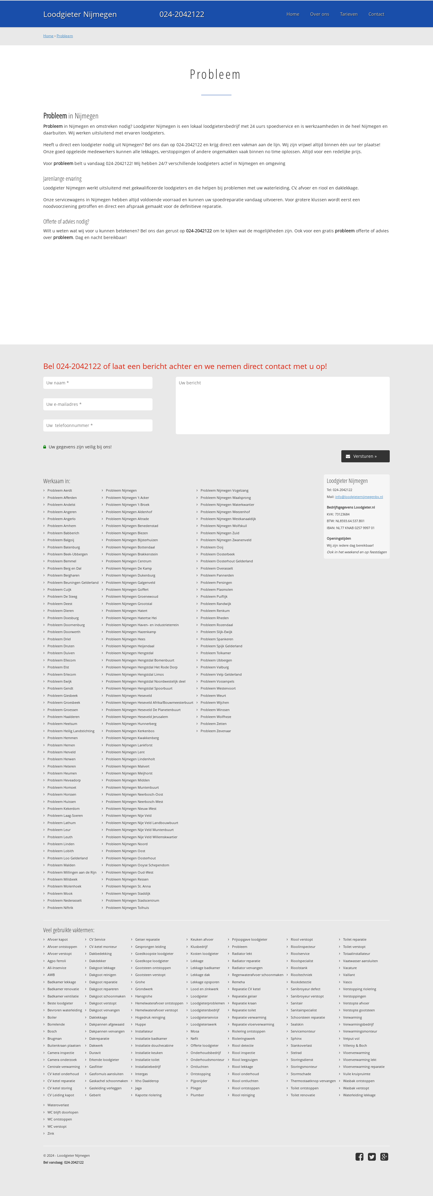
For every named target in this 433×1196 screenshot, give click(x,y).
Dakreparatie (99, 1038)
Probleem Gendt (60, 688)
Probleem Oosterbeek (218, 554)
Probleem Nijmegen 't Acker (127, 497)
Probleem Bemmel (62, 561)
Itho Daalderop (147, 1080)
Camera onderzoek (62, 1059)
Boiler (52, 1017)
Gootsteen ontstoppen (153, 967)
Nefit (194, 1038)
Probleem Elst (58, 667)
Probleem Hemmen (63, 737)
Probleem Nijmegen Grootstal (129, 603)
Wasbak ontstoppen (359, 1080)
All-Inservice (57, 967)
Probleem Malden (61, 865)
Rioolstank (299, 967)
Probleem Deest (60, 603)
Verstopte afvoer (356, 1003)
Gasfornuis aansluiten (106, 1074)
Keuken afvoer (202, 939)
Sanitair (297, 1003)
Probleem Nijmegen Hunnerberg (131, 723)
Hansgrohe (143, 996)
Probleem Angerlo (62, 518)
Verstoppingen (354, 996)
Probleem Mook (60, 893)
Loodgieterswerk (204, 1024)
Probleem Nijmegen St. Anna (128, 886)
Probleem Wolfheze (216, 716)
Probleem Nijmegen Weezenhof (225, 511)
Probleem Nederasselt (65, 900)
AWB (51, 974)
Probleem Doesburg (63, 618)
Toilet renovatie (303, 1095)
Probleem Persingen (216, 582)
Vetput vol (351, 1038)
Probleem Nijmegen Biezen (127, 533)
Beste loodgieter (60, 1003)
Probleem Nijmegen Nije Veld (129, 815)
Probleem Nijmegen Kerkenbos (130, 731)
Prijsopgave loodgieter (249, 939)
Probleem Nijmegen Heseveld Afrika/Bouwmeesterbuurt (149, 702)
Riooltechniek (301, 974)
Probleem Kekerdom (64, 808)
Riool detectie (243, 1045)
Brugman (55, 1038)
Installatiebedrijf (148, 1066)
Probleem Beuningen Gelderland (73, 582)
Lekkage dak (200, 974)
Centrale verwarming (64, 1066)
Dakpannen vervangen (107, 1031)
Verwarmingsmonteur (360, 1031)
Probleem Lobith (61, 851)
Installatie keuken (149, 1052)
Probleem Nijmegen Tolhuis (127, 907)
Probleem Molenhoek (64, 886)
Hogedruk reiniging (150, 1017)
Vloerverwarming (356, 1052)
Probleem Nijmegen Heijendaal (130, 646)
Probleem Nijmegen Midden (128, 780)
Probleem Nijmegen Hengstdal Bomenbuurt (140, 660)
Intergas (141, 1074)
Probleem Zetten (214, 723)
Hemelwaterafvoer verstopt (156, 1010)
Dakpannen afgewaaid (106, 1024)
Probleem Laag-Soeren (65, 815)
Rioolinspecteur (303, 946)
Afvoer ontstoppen (62, 946)
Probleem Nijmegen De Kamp (129, 568)
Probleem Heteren (62, 766)
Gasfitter (96, 1066)
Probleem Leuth (60, 837)
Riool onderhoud (245, 1074)
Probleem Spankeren (217, 639)
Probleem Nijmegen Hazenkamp (131, 631)
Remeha (238, 982)
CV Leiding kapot (61, 1095)
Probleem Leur (59, 829)
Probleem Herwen (62, 759)
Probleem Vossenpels (217, 681)
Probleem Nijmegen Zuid (220, 533)
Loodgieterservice (204, 1017)
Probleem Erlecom (62, 674)
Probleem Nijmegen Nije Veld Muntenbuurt (140, 829)
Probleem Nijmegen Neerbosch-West (134, 801)
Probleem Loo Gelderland (68, 858)
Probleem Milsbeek (62, 879)
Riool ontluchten (245, 1080)
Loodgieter (199, 996)
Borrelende (56, 1024)
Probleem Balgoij (61, 540)
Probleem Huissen (62, 801)
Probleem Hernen (61, 745)
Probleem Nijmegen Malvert (127, 766)
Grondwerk (144, 989)
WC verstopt (57, 1126)
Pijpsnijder (199, 1080)
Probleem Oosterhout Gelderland (227, 561)
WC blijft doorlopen (63, 1112)
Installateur (144, 1031)
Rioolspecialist (302, 960)
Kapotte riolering (148, 1095)
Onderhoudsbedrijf (206, 1052)
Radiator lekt (242, 953)
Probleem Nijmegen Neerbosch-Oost (134, 794)
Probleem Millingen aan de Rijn (72, 872)
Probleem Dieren (61, 610)
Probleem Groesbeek (64, 702)
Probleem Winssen (215, 709)
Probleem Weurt (213, 695)
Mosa (195, 1031)
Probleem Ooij (212, 547)
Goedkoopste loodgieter (154, 953)
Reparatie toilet (244, 1010)
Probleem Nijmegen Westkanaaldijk (228, 518)
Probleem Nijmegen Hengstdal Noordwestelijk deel (145, 681)
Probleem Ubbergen (216, 660)
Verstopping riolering (359, 989)
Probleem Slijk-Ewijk (216, 631)
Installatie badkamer (151, 1038)
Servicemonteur (303, 1031)
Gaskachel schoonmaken (108, 1080)
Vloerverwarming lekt (359, 1059)
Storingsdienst (302, 1059)
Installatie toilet (147, 1059)
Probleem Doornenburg (66, 624)
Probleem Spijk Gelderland (221, 646)
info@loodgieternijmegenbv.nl (359, 496)
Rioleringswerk (243, 1038)
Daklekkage (98, 1017)
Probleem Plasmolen (217, 589)
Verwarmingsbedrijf (358, 1024)
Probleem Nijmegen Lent (125, 752)
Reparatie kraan (244, 1003)
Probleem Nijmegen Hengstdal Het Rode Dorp (142, 667)
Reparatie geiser (244, 996)
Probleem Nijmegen (121, 490)
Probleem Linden (61, 844)
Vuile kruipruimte (356, 1074)
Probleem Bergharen (64, 575)
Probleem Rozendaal (217, 624)
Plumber (197, 1095)
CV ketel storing (60, 1088)
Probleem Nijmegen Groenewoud (132, 596)
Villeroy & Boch (355, 1045)
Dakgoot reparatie (103, 982)
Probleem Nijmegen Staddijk (128, 893)
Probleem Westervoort (218, 688)
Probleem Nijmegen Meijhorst (129, 773)
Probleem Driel (59, 639)
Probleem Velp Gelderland (221, 674)
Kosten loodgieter (204, 953)
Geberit (95, 1095)
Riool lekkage (242, 1066)
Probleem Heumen (62, 773)
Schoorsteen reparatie (308, 1017)
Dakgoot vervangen (104, 1010)
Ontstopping (201, 1074)
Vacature (350, 967)
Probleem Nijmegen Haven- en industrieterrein (142, 624)
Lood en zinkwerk (204, 989)
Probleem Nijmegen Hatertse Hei (131, 618)
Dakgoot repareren (104, 989)
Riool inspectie (243, 1052)
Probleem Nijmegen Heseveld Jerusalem (137, 716)
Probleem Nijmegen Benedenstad (132, 525)
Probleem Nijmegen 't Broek (127, 504)
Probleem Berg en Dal (64, 568)
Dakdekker (97, 960)
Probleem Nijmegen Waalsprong (226, 497)
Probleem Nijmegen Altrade (127, 518)
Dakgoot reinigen (102, 974)
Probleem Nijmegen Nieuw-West (131, 808)
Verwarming (352, 1017)
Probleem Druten (61, 646)
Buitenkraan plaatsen (64, 1045)
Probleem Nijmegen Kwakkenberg (132, 737)
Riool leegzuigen (245, 1059)
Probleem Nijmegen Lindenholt (130, 759)
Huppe (140, 1024)
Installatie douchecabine (154, 1045)
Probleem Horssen (62, 794)
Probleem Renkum (215, 610)
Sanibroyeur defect (305, 989)
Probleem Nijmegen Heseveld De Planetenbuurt (143, 709)
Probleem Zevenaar (216, 731)
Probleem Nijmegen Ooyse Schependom (137, 865)
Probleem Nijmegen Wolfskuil (224, 525)
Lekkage (197, 960)
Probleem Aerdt (60, 490)
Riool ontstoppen (246, 1088)
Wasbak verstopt (356, 1088)
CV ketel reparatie (61, 1080)
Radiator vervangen (247, 967)
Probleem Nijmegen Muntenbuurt (132, 787)
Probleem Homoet (62, 787)
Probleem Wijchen (215, 702)
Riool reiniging (243, 1095)
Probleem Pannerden (217, 575)
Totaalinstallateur (356, 953)
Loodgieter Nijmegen (80, 14)
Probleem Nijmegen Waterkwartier (227, 504)
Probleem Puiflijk (214, 596)
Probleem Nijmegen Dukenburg (130, 575)
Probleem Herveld (62, 752)
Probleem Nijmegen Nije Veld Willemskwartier (141, 837)
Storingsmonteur (304, 1066)
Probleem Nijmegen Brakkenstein (132, 554)
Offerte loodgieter (204, 1045)
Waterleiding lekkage (359, 1095)
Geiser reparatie (147, 939)
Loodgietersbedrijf (205, 1010)
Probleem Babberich (63, 533)
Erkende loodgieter (104, 1059)
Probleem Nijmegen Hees (125, 639)
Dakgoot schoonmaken (107, 996)
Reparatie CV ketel (246, 989)
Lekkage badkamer (205, 967)
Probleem (65, 35)
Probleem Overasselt (217, 568)
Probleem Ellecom (62, 660)
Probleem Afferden (62, 497)
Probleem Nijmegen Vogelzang (224, 490)
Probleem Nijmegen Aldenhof (129, 511)
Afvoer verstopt (60, 953)
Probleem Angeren (62, 511)
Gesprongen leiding (150, 946)
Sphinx (296, 1038)
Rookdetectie (301, 982)
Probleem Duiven (61, 653)
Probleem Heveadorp (64, 780)
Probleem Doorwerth (64, 631)
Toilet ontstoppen (305, 1088)
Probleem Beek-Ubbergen (68, 554)
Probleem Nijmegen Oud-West (129, 872)
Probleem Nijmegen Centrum (128, 561)
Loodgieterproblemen (208, 1003)
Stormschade (301, 1074)
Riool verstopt (302, 939)
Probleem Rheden (215, 618)
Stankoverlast (301, 1045)
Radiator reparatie (246, 960)
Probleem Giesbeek (63, 695)
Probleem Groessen (63, 709)
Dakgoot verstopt (102, 1003)
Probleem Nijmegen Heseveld (129, 695)
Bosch (52, 1031)
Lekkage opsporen (205, 982)
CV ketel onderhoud (63, 1074)
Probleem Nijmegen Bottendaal (130, 547)
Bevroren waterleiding (65, 1010)
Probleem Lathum (62, 822)
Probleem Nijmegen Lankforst (129, 745)
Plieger (196, 1088)
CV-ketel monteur (103, 946)
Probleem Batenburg (64, 547)
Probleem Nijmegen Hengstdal (129, 653)
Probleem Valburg (215, 667)
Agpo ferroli (57, 960)
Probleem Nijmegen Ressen (127, 879)
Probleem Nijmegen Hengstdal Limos (135, 674)
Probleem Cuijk (59, 589)
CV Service (97, 939)
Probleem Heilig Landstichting (71, 731)
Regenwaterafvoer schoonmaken (258, 974)
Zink (51, 1133)
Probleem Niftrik (60, 907)
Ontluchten (199, 1066)
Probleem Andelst (61, 504)
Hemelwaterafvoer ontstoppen (159, 1003)
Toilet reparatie (354, 939)
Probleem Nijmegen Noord (127, 844)
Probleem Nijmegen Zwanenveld (226, 540)
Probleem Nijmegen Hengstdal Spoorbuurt (139, 688)
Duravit (95, 1052)
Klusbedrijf (199, 946)
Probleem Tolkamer (216, 653)
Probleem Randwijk (216, 603)
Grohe (140, 982)
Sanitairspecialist (304, 1010)
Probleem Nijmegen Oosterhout (131, 858)
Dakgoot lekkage (102, 967)
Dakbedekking (100, 953)
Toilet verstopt (354, 946)
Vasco (347, 982)
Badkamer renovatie (63, 989)
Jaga (138, 1088)
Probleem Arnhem (62, 525)
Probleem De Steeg (62, 596)
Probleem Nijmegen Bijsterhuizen (132, 540)
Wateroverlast (58, 1105)
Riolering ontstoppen (248, 1031)
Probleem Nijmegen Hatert (126, 610)
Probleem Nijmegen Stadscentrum (132, 900)
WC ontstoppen (60, 1119)
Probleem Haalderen (64, 716)
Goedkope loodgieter (152, 960)
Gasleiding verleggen (105, 1088)
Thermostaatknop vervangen (313, 1080)
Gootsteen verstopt (150, 974)
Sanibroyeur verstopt (307, 996)
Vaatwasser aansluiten (360, 960)
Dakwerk (96, 1045)
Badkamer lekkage (62, 982)
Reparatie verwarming (249, 1017)
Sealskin (297, 1024)
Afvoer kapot (58, 939)
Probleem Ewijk (60, 681)
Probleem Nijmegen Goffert (127, 589)
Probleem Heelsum (62, 723)
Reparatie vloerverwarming (253, 1024)
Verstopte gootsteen (359, 1010)
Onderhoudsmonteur (207, 1059)
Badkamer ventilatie (63, 996)
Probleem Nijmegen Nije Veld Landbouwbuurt (142, 822)
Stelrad (296, 1052)
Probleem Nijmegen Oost (125, 851)
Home (48, 35)
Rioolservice (300, 953)
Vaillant (349, 974)
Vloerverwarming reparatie (364, 1066)
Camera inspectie (61, 1052)
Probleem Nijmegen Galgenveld (130, 582)
